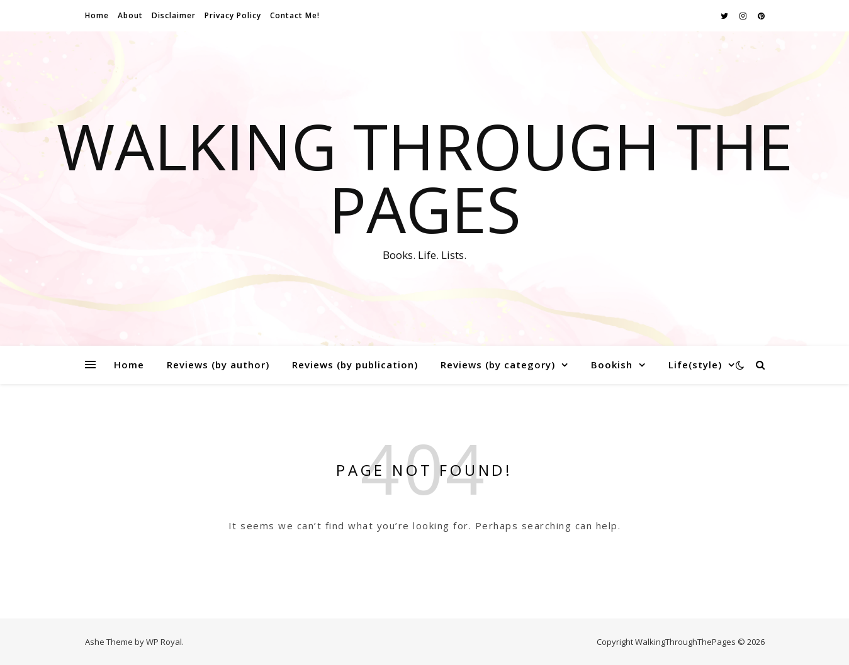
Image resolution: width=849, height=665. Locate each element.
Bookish (612, 364)
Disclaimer (174, 15)
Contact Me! (295, 15)
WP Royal (164, 641)
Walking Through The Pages (425, 177)
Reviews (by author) (218, 364)
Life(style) (695, 364)
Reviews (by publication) (355, 364)
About (130, 15)
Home (97, 15)
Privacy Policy (233, 15)
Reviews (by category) (498, 364)
